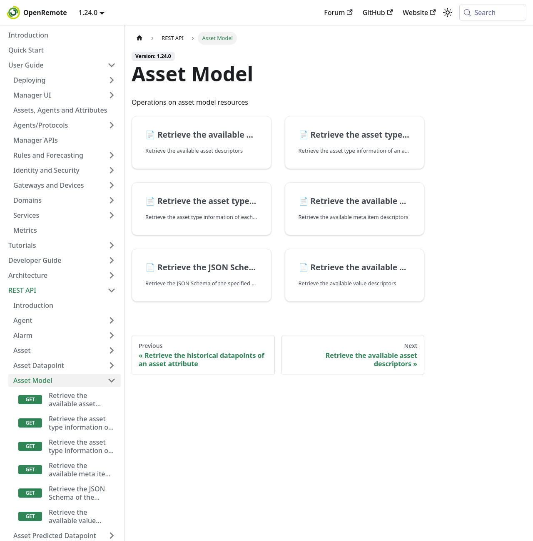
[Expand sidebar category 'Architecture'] (111, 275)
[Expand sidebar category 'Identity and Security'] (111, 170)
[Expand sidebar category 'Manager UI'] (111, 95)
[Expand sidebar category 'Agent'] (111, 320)
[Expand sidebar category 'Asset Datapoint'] (111, 365)
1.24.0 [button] (88, 12)
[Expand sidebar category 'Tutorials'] (111, 245)
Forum (338, 12)
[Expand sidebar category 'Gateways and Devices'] (111, 185)
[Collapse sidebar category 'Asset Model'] (111, 380)
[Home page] (139, 38)
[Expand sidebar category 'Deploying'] (111, 80)
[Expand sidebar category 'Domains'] (111, 200)
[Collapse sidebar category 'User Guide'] (111, 65)
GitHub (378, 12)
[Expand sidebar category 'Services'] (111, 215)
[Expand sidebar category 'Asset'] (111, 350)
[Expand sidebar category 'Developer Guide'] (111, 260)
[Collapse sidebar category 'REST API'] (111, 290)
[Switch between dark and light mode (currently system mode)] (447, 12)
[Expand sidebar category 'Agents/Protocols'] (111, 125)
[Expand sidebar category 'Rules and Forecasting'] (111, 155)
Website (419, 12)
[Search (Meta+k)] (492, 12)
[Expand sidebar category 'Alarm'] (111, 335)
